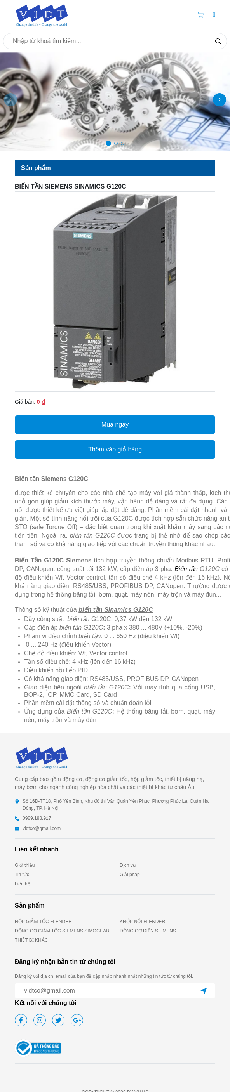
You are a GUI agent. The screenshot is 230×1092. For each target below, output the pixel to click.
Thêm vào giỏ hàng (115, 449)
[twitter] (58, 1020)
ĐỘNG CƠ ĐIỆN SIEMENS (148, 931)
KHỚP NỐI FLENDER (142, 921)
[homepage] (42, 14)
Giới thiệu (25, 865)
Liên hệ (22, 884)
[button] (214, 14)
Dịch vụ (128, 865)
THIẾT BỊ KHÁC (31, 940)
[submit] (203, 991)
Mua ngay (115, 424)
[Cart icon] (202, 14)
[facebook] (21, 1020)
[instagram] (39, 1020)
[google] (77, 1020)
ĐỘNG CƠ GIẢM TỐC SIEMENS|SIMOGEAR (62, 931)
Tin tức (22, 874)
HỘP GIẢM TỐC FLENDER (43, 921)
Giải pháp (130, 874)
